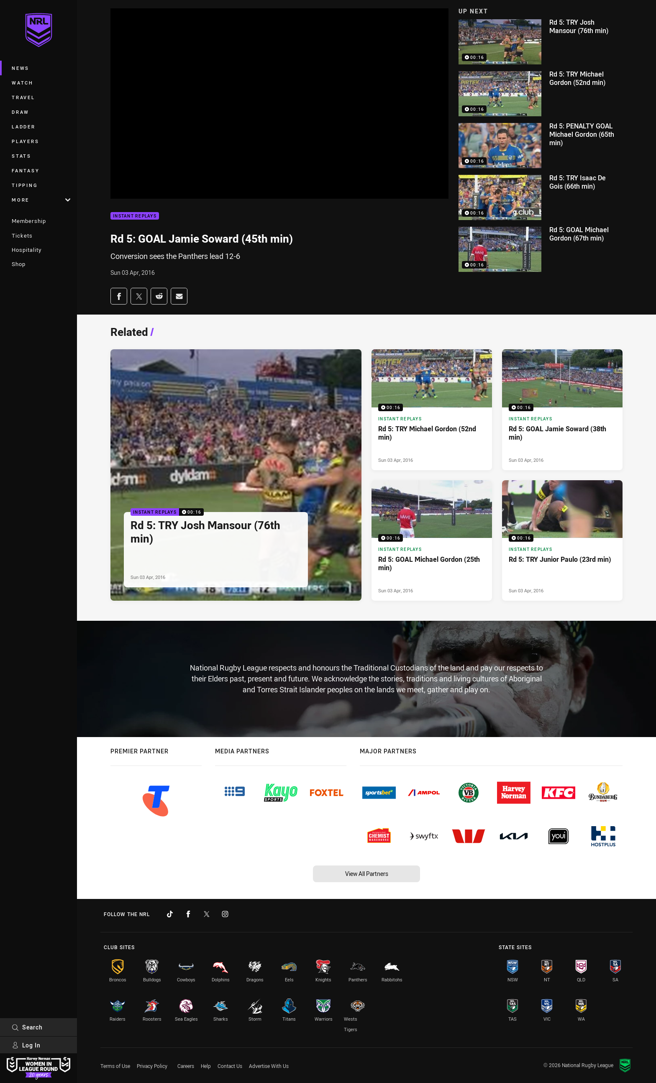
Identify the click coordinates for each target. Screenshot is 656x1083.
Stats (21, 156)
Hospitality (26, 249)
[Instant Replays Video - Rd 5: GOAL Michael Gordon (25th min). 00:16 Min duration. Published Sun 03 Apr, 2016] (432, 540)
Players (25, 141)
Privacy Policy (152, 1066)
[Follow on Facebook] (188, 914)
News (20, 68)
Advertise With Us (269, 1066)
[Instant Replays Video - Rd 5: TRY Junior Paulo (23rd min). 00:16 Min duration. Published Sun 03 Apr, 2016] (562, 540)
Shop (19, 264)
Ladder (24, 126)
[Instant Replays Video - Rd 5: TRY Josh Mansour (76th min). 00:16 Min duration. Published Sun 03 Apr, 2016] (235, 475)
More (41, 200)
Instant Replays (134, 216)
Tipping (25, 185)
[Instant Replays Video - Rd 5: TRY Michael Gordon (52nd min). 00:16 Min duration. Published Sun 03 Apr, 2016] (432, 409)
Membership (29, 221)
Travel (23, 97)
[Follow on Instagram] (225, 914)
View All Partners (366, 874)
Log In (26, 1045)
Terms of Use (115, 1066)
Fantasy (25, 170)
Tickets (22, 235)
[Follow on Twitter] (206, 914)
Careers (185, 1066)
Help (206, 1066)
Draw (20, 112)
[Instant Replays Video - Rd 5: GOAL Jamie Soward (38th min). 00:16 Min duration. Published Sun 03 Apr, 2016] (562, 409)
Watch (22, 82)
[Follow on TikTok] (170, 914)
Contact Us (230, 1066)
